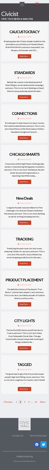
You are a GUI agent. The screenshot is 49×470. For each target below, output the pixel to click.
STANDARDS (24, 72)
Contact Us (17, 436)
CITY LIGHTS (24, 320)
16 (36, 402)
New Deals (24, 198)
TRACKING (24, 239)
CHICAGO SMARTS (24, 154)
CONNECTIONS (24, 113)
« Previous (8, 402)
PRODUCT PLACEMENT (24, 280)
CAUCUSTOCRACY (24, 32)
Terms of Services (38, 436)
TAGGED (24, 364)
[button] (37, 3)
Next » (43, 402)
